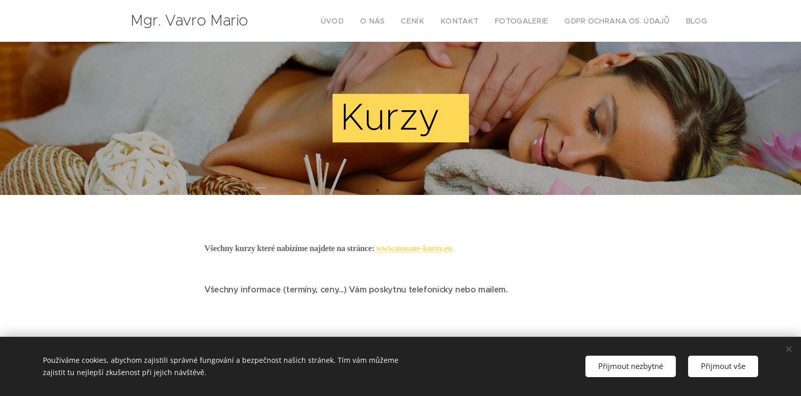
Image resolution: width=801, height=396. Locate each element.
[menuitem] (359, 21)
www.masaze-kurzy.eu (414, 248)
